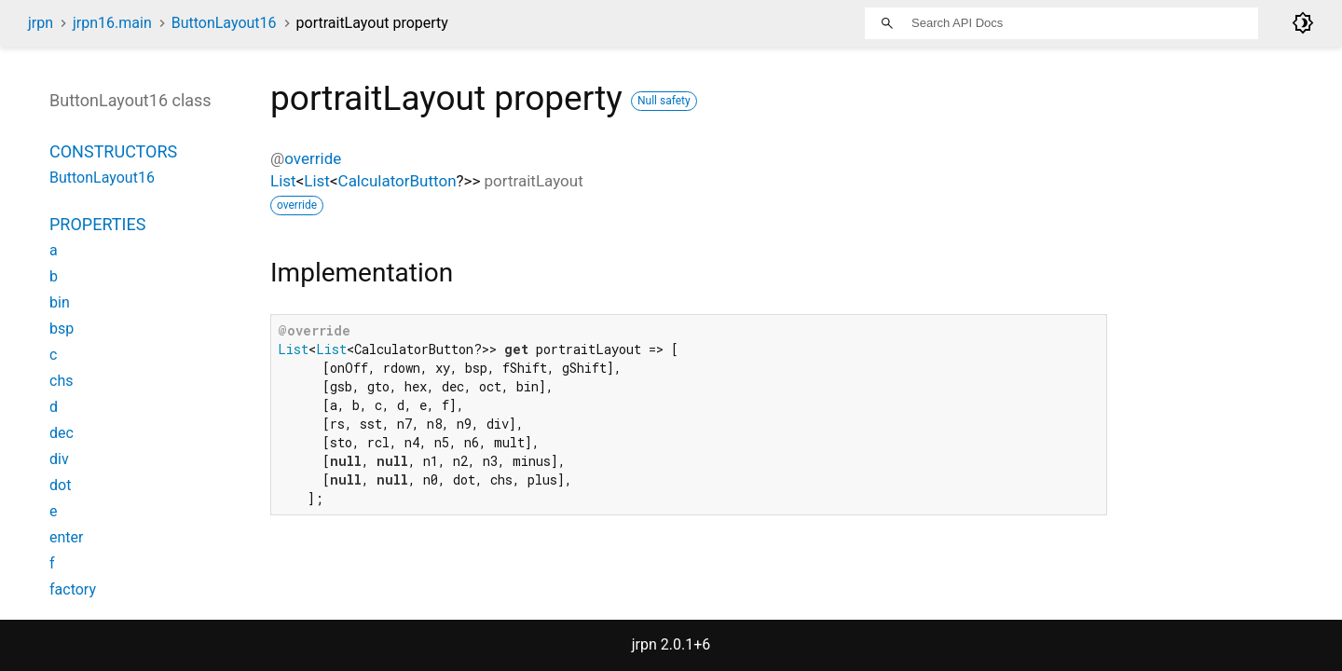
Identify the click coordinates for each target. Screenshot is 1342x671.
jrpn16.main (112, 23)
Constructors (113, 151)
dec (61, 433)
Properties (97, 224)
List (283, 180)
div (59, 459)
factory (72, 589)
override (312, 158)
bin (59, 302)
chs (61, 381)
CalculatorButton (397, 180)
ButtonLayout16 (224, 23)
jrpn (40, 23)
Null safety (664, 100)
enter (66, 537)
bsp (61, 328)
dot (60, 485)
